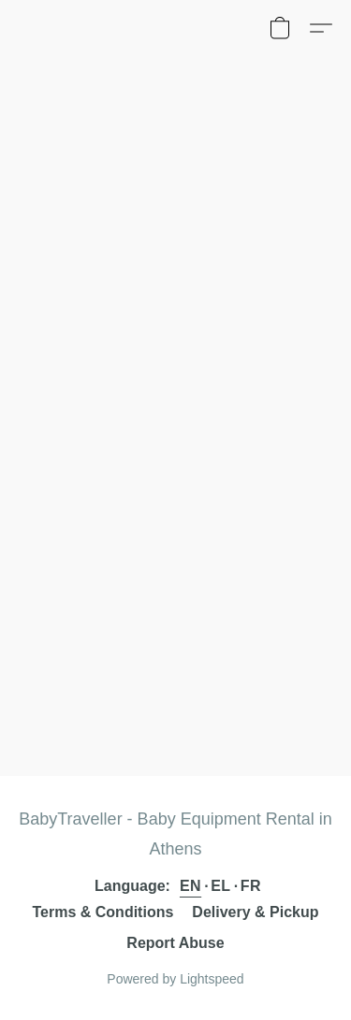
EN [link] (190, 886)
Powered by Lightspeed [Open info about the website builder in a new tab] (175, 978)
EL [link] (220, 886)
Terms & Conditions (103, 912)
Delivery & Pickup (255, 912)
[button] (279, 28)
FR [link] (251, 886)
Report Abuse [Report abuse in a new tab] (175, 943)
